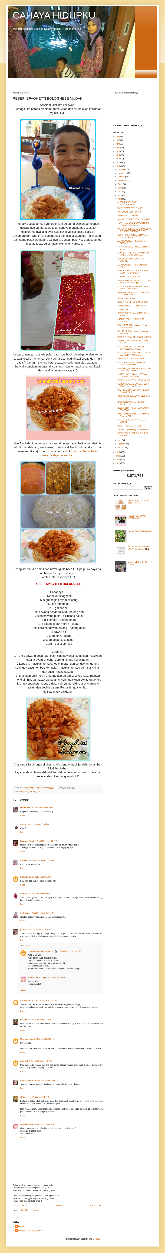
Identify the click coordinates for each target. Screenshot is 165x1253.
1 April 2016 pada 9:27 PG (40, 877)
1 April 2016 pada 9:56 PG (40, 894)
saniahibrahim (26, 1000)
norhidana (25, 913)
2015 (118, 452)
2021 (118, 148)
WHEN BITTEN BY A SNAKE (129, 208)
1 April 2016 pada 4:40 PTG (40, 1061)
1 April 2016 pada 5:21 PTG (46, 1080)
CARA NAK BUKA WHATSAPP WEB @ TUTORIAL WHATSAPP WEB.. (134, 230)
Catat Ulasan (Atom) (29, 1210)
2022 (118, 144)
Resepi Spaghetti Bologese (29, 792)
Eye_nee (24, 894)
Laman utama (59, 1205)
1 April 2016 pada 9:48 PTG (53, 977)
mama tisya (25, 860)
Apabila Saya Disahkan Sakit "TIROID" (138, 502)
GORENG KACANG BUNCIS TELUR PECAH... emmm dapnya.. (133, 385)
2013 (118, 459)
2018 (118, 159)
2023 (118, 140)
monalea (24, 877)
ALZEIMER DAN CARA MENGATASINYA (127, 203)
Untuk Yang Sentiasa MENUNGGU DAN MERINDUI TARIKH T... (134, 369)
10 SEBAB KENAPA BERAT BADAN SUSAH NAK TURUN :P (132, 272)
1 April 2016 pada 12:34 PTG (41, 1020)
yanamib (24, 1020)
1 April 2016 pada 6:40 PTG (37, 1097)
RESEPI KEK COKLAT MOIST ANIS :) (137, 517)
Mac (120, 440)
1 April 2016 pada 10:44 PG (39, 930)
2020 (118, 151)
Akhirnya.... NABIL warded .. (129, 277)
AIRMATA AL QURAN (126, 298)
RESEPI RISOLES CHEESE (129, 426)
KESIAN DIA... (123, 309)
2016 (118, 166)
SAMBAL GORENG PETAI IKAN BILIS (133, 219)
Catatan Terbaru (20, 1205)
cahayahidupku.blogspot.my (41, 951)
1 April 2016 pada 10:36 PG (42, 913)
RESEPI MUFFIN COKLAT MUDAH (132, 302)
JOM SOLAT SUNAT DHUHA (129, 212)
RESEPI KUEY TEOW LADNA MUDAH (134, 380)
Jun (120, 192)
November (122, 173)
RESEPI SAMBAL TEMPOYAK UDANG (134, 337)
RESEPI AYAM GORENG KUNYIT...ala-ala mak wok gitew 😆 (134, 281)
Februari (121, 444)
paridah (23, 930)
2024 (118, 137)
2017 (118, 162)
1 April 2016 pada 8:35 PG (38, 824)
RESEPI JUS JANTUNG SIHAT (130, 359)
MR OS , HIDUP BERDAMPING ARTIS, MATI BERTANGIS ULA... (134, 354)
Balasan (26, 946)
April (120, 199)
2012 (118, 463)
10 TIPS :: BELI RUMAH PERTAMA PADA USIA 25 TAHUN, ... (132, 375)
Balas (22, 815)
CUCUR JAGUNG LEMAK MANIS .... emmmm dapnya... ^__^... (133, 236)
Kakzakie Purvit (27, 841)
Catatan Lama (96, 1205)
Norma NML (25, 808)
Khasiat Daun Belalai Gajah (139, 531)
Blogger (96, 1239)
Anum (23, 824)
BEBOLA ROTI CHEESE (127, 215)
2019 (118, 155)
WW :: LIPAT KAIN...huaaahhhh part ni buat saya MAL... (133, 326)
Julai (120, 188)
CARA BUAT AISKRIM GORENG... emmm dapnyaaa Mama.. (132, 348)
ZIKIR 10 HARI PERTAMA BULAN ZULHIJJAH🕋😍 (139, 548)
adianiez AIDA (34, 977)
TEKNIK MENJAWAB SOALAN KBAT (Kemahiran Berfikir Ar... (133, 224)
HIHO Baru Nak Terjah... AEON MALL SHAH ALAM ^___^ (133, 415)
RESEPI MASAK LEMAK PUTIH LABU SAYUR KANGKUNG (133, 287)
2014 (118, 456)
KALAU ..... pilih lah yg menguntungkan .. (134, 429)
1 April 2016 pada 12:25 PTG (46, 1000)
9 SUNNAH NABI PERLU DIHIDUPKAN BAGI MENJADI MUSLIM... (134, 254)
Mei (120, 195)
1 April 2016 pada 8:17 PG (43, 808)
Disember (122, 169)
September (123, 180)
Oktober (121, 177)
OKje (22, 1097)
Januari (121, 447)
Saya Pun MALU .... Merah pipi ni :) (132, 306)
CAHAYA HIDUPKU (54, 15)
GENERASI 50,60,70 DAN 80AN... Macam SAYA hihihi (132, 363)
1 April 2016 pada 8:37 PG (46, 841)
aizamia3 (24, 1061)
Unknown (24, 1039)
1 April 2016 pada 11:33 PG (70, 951)
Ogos (120, 184)
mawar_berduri (27, 1080)
